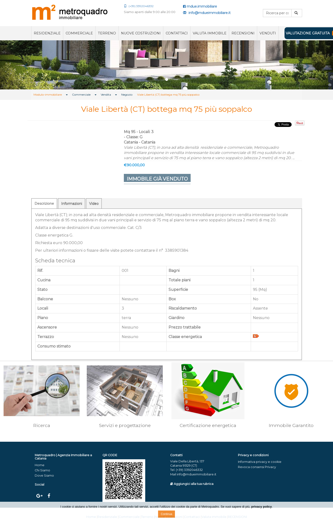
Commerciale (79, 33)
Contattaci (177, 33)
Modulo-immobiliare (48, 94)
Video (94, 203)
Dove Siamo (44, 475)
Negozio (126, 94)
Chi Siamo (42, 470)
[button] (25, 64)
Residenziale (47, 33)
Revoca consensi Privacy (257, 467)
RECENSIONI (243, 33)
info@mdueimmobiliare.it (207, 13)
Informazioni (71, 203)
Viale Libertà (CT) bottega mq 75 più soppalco (168, 94)
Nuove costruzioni (141, 33)
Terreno (107, 33)
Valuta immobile (210, 33)
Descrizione (44, 203)
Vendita (106, 94)
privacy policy (261, 506)
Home (39, 465)
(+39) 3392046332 (139, 6)
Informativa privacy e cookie (259, 462)
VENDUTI (268, 33)
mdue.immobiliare (200, 6)
